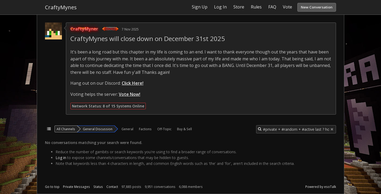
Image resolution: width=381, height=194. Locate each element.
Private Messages (76, 186)
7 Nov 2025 (130, 29)
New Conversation (317, 7)
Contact (112, 186)
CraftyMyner (84, 29)
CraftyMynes (61, 7)
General (127, 129)
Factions (145, 129)
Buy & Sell (184, 129)
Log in (61, 157)
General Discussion (97, 129)
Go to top (52, 186)
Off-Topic (164, 129)
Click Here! (132, 83)
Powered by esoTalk (320, 186)
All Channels (66, 129)
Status (98, 186)
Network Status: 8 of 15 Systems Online (108, 106)
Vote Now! (129, 94)
